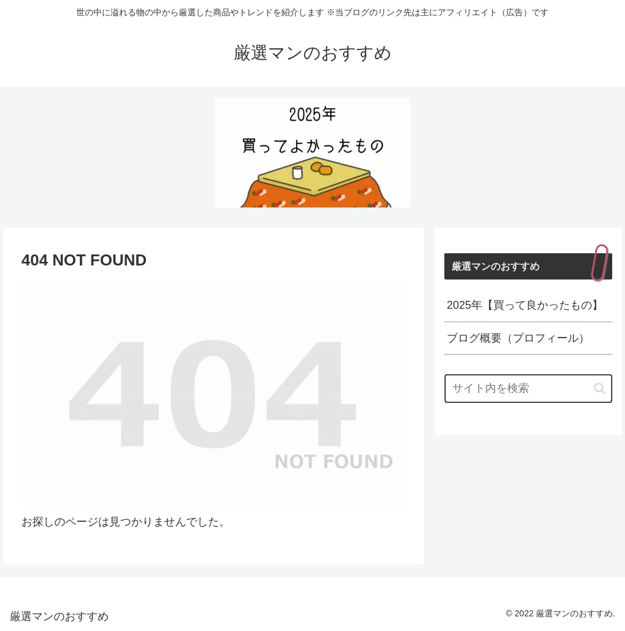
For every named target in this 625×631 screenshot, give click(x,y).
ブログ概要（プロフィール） (518, 338)
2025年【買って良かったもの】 (525, 305)
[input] (528, 388)
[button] (599, 388)
